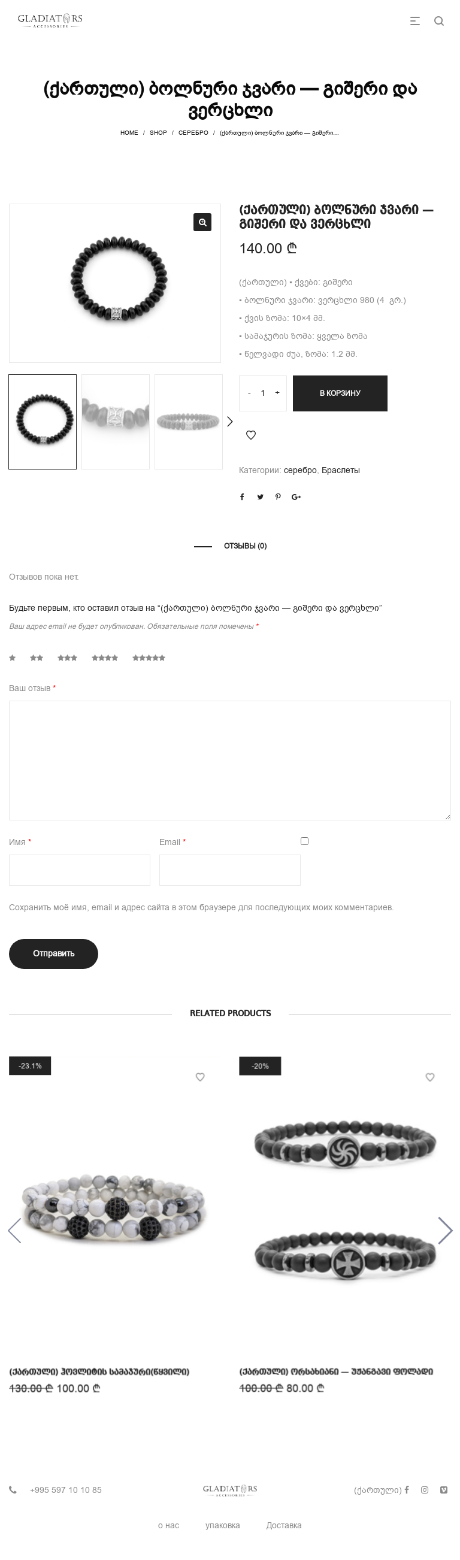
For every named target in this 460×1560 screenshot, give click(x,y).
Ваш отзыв (32, 688)
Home (129, 133)
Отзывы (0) (245, 546)
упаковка (222, 1525)
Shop (158, 133)
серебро (193, 133)
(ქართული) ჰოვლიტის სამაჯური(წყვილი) (99, 1368)
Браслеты (341, 470)
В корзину (340, 393)
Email (172, 842)
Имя (20, 842)
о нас (168, 1525)
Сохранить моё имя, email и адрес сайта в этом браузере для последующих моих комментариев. (201, 907)
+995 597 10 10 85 (66, 1490)
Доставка (284, 1525)
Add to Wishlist (251, 435)
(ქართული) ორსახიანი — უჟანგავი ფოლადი (336, 1367)
